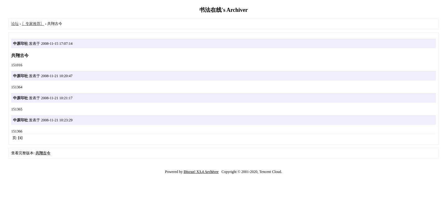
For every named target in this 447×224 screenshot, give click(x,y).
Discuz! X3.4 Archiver (201, 172)
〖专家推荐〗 (33, 23)
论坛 (15, 23)
